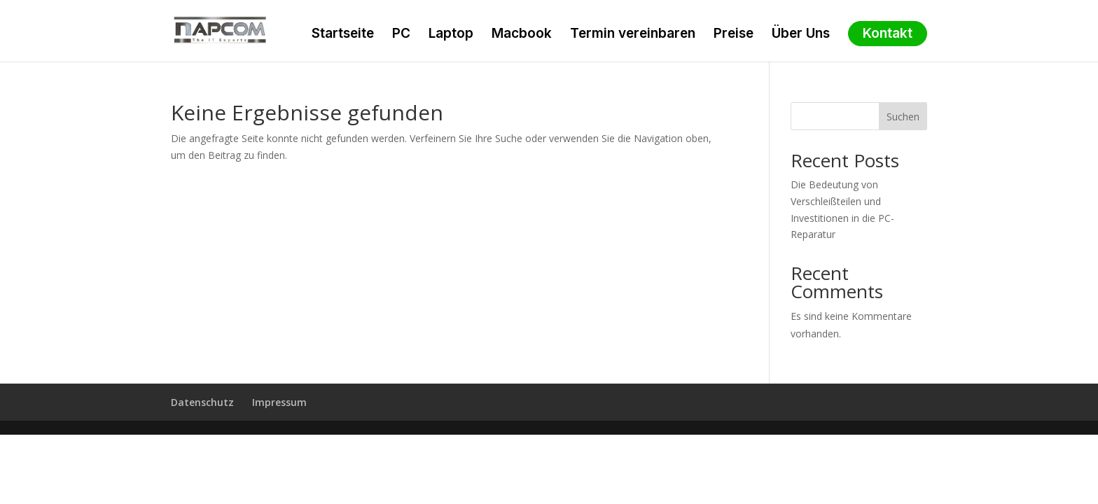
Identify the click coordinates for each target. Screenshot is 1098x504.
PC (401, 35)
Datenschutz (202, 402)
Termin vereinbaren (632, 35)
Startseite (343, 35)
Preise (733, 35)
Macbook (522, 35)
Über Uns (801, 35)
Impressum (279, 402)
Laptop (451, 35)
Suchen (903, 116)
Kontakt (887, 33)
